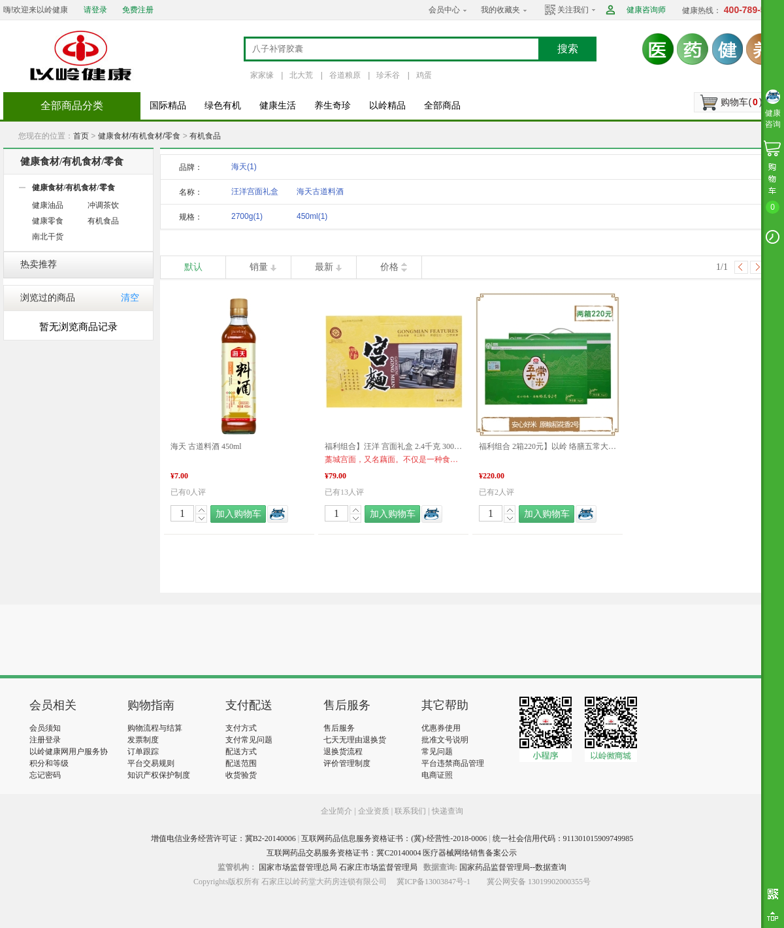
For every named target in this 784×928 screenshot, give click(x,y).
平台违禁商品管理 (452, 763)
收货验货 (241, 775)
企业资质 (373, 811)
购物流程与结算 (154, 728)
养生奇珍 (332, 105)
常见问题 (437, 751)
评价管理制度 (346, 763)
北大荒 (301, 75)
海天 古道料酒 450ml (206, 446)
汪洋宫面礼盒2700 (254, 194)
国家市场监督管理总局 (298, 867)
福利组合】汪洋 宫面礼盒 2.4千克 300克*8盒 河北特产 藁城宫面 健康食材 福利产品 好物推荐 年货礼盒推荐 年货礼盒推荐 (393, 446)
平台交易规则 (150, 763)
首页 (81, 136)
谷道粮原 (345, 75)
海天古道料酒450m (320, 194)
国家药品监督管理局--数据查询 (512, 867)
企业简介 (337, 811)
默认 (193, 267)
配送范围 (241, 763)
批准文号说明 (444, 739)
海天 (244, 166)
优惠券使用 (441, 728)
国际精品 (168, 105)
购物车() (741, 102)
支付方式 (241, 728)
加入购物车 (238, 514)
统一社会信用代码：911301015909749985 (563, 838)
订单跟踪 (143, 751)
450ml (312, 216)
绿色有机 (222, 105)
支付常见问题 (248, 739)
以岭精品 (387, 105)
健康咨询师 (646, 9)
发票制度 (143, 739)
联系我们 (410, 811)
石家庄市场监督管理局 (378, 867)
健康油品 (47, 205)
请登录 (95, 9)
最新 (324, 267)
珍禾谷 (388, 75)
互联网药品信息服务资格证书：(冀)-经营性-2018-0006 (394, 838)
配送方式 (241, 751)
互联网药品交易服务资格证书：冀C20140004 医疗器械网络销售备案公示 (392, 852)
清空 (130, 298)
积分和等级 (49, 763)
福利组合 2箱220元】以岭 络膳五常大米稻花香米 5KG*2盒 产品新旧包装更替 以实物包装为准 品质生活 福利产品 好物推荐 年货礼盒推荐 (547, 446)
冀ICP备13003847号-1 (433, 881)
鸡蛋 (424, 75)
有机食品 (205, 136)
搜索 (567, 48)
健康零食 (47, 220)
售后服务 (339, 728)
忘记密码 (45, 775)
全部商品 (442, 105)
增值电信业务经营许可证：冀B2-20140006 (223, 838)
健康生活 (277, 105)
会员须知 (45, 728)
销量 (259, 267)
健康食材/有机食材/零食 (139, 136)
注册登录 (45, 739)
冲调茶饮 (103, 205)
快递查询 (447, 811)
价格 (389, 267)
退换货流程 (343, 751)
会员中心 (444, 9)
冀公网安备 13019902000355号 (539, 881)
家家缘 (262, 75)
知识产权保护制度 (158, 775)
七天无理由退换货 (354, 739)
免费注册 (138, 9)
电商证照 (437, 775)
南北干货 (47, 236)
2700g (247, 216)
